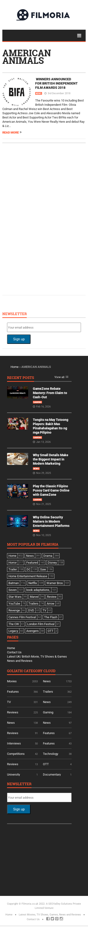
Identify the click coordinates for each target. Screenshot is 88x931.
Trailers (48, 691)
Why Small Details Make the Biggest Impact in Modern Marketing (50, 459)
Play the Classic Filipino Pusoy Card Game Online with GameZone (51, 490)
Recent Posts (20, 378)
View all (59, 377)
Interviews (14, 743)
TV (9, 701)
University (13, 774)
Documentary (52, 774)
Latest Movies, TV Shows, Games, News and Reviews (50, 914)
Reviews (12, 712)
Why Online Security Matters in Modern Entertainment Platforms (51, 521)
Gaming (37, 402)
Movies (12, 681)
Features (13, 691)
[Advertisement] (42, 218)
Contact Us (14, 652)
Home (15, 367)
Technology (50, 753)
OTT (46, 764)
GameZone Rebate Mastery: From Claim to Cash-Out (50, 393)
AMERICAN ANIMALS (26, 56)
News (39, 93)
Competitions (16, 753)
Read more (10, 132)
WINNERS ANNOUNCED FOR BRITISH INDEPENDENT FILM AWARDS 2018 (56, 83)
